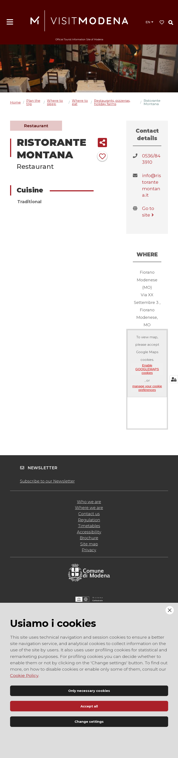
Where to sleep (55, 102)
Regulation (89, 520)
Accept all (89, 706)
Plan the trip (33, 102)
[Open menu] (9, 22)
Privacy (89, 550)
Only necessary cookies (89, 691)
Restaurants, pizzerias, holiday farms (112, 102)
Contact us (89, 513)
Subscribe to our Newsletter (47, 481)
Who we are (89, 501)
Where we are (89, 507)
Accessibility (89, 532)
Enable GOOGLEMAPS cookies (147, 369)
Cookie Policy (24, 675)
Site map (89, 544)
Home (15, 102)
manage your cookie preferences (147, 388)
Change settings (89, 721)
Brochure (89, 538)
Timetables (89, 526)
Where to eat (80, 102)
